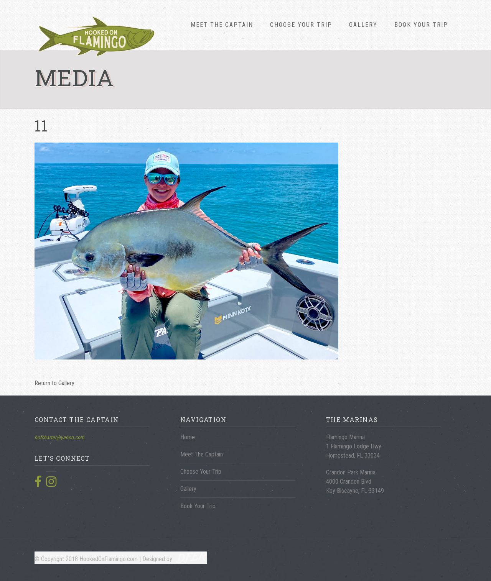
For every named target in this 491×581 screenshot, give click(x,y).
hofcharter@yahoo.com (59, 437)
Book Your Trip (421, 24)
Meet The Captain (222, 24)
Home (187, 437)
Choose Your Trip (301, 24)
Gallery (363, 24)
